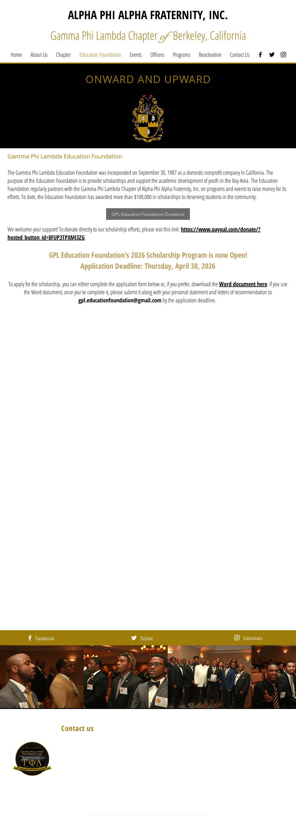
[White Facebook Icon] (30, 637)
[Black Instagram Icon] (283, 54)
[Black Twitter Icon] (271, 54)
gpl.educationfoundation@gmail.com (120, 300)
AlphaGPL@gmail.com (87, 781)
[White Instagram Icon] (236, 637)
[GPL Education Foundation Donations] (148, 214)
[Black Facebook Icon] (260, 54)
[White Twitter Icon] (134, 637)
